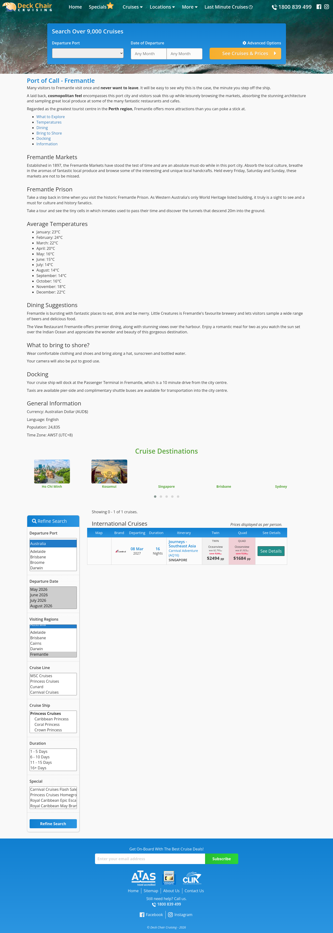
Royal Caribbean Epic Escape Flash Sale (53, 800)
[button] (155, 496)
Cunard (53, 687)
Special (36, 781)
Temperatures (49, 122)
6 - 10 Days (53, 757)
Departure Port (44, 533)
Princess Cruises (53, 681)
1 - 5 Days (53, 751)
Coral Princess (53, 724)
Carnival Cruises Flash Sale (53, 789)
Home (75, 7)
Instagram (180, 914)
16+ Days (53, 768)
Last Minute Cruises (226, 7)
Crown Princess (53, 730)
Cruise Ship (40, 705)
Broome (53, 562)
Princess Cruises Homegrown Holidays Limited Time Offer (53, 795)
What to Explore (51, 116)
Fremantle (53, 654)
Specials (97, 7)
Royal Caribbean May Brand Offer (53, 806)
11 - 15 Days (53, 762)
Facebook (151, 914)
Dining (42, 127)
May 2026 (53, 589)
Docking (44, 138)
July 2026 (53, 600)
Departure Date (44, 581)
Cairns (53, 643)
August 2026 (53, 606)
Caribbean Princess (53, 719)
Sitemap (151, 890)
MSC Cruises (53, 676)
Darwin (53, 568)
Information (47, 144)
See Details (271, 551)
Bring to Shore (49, 133)
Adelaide (53, 551)
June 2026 (53, 595)
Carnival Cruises (53, 692)
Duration (38, 743)
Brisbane (53, 557)
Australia (53, 544)
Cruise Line (40, 667)
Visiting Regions (44, 619)
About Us (171, 890)
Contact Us (194, 890)
